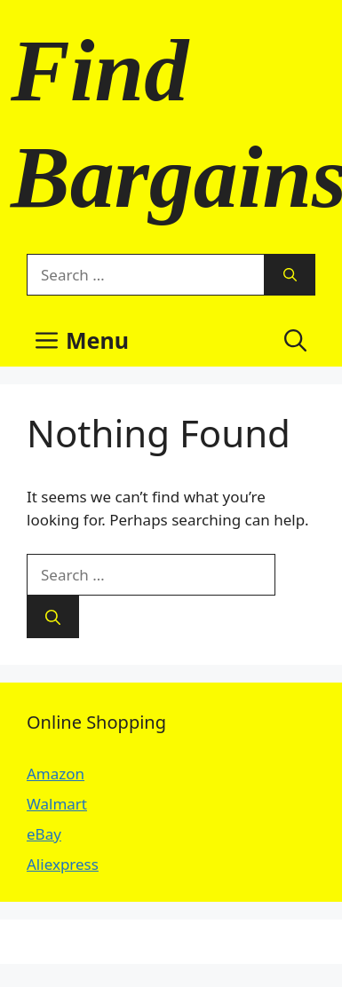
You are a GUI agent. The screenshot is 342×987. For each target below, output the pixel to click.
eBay (44, 834)
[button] (295, 340)
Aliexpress (63, 864)
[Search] (290, 275)
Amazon (55, 773)
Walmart (57, 804)
